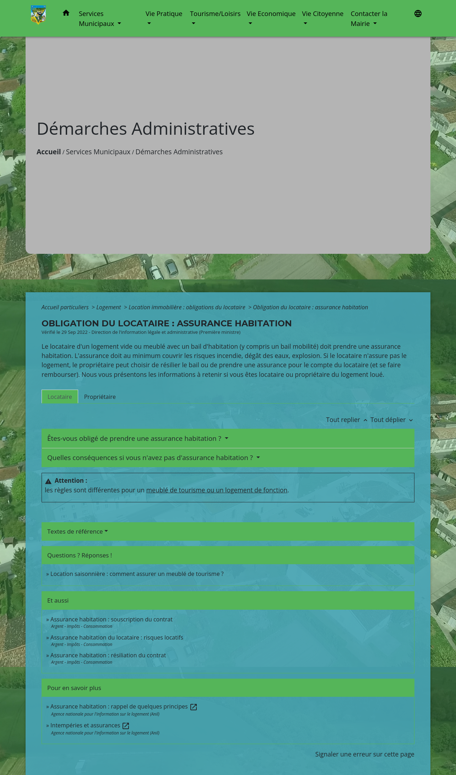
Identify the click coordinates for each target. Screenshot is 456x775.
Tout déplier (392, 419)
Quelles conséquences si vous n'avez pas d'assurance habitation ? (151, 457)
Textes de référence (75, 531)
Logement (109, 307)
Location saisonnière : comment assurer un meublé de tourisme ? (137, 574)
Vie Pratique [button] (164, 13)
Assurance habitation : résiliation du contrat (108, 655)
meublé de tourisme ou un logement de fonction (217, 490)
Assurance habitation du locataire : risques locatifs (116, 637)
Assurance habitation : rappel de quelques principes (124, 706)
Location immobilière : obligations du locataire (188, 307)
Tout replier (348, 419)
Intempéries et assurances (90, 725)
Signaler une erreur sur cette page (364, 754)
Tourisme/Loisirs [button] (215, 13)
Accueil (49, 151)
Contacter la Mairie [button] (369, 18)
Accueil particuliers (66, 307)
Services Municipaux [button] (97, 18)
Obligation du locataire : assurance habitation (310, 307)
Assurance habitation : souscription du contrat (111, 619)
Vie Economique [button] (271, 13)
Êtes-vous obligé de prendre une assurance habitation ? (135, 438)
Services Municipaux (98, 151)
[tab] (60, 396)
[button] (66, 14)
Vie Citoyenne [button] (322, 13)
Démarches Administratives (179, 151)
